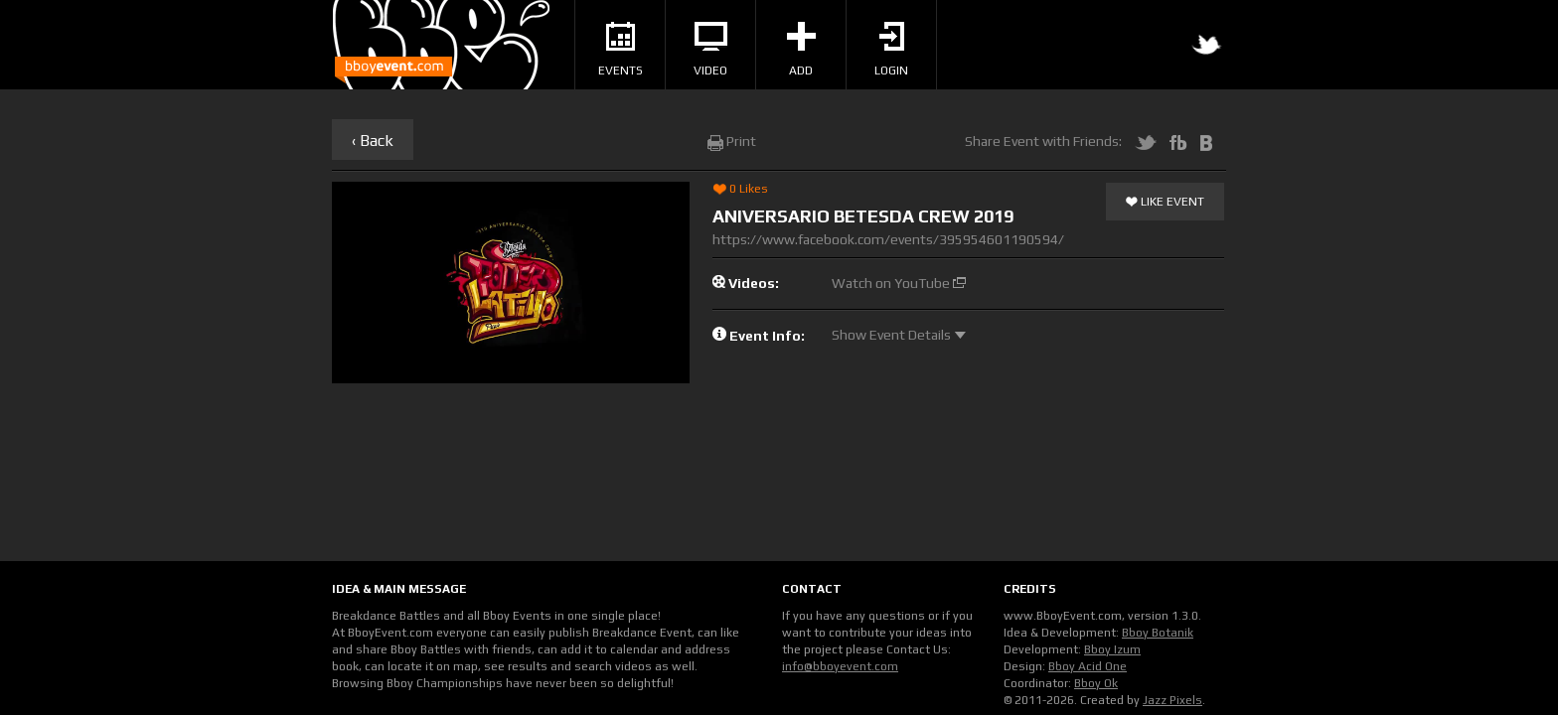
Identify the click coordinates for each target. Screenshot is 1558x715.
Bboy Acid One (1087, 666)
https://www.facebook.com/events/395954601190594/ (888, 239)
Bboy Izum (1112, 649)
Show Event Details (899, 335)
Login (891, 49)
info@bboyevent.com (840, 666)
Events (620, 49)
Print (731, 141)
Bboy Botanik (1157, 633)
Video (710, 49)
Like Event (1165, 203)
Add (801, 49)
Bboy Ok (1096, 683)
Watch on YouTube (899, 283)
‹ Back (372, 140)
